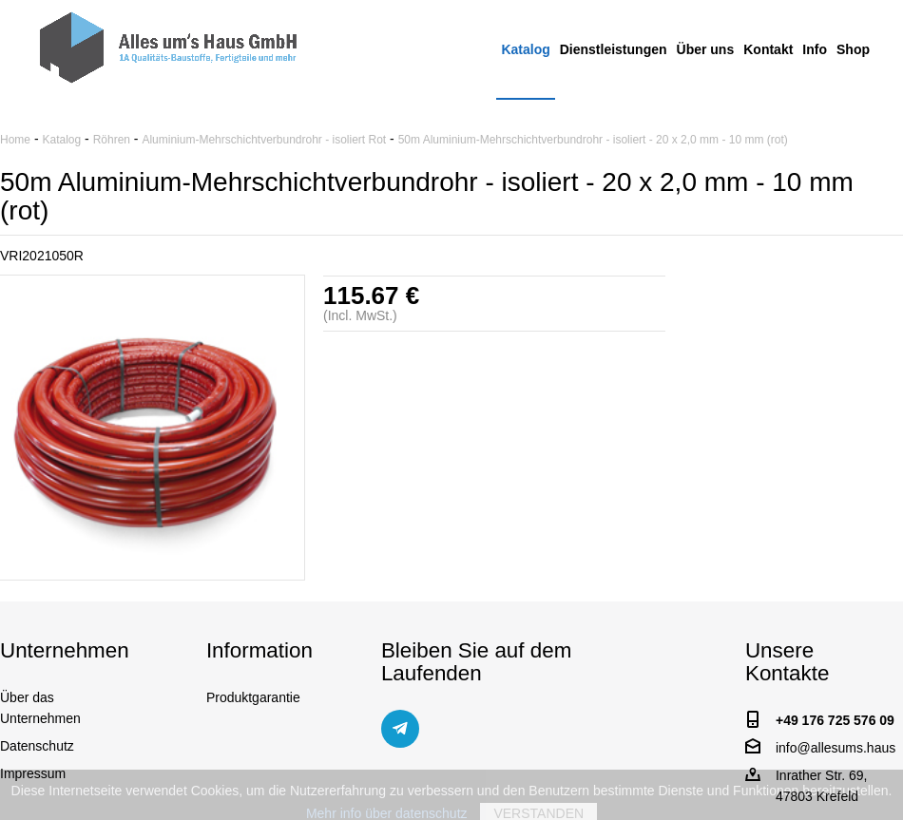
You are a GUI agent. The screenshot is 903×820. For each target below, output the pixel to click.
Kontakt (768, 49)
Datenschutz (37, 745)
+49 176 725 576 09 (835, 720)
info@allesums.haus (835, 747)
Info (814, 49)
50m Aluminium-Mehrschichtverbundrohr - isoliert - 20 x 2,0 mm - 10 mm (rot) (593, 139)
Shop (853, 49)
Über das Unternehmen (40, 708)
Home (15, 139)
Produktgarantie (253, 697)
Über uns (706, 49)
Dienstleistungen (613, 49)
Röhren (111, 139)
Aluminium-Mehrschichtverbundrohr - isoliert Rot (264, 139)
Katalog (525, 49)
